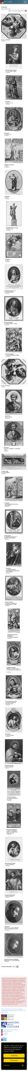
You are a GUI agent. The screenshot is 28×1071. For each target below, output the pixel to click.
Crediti (20, 1010)
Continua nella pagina (6, 966)
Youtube (4, 1035)
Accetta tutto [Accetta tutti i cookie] (14, 1055)
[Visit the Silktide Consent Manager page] (22, 1065)
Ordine (9, 10)
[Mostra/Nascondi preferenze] (6, 1065)
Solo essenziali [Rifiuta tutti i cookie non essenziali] (14, 1060)
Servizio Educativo (6, 1031)
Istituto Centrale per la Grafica (8, 1009)
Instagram (4, 1033)
